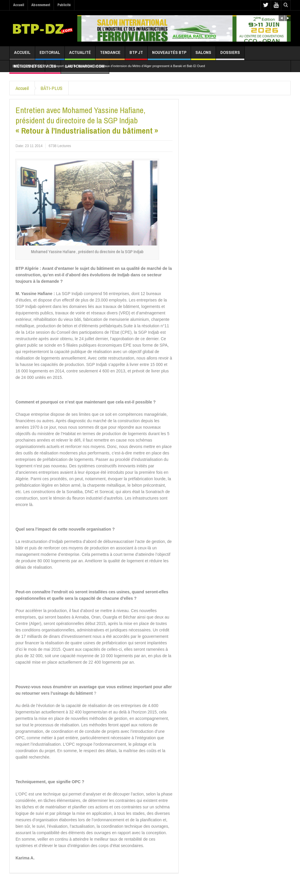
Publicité (64, 5)
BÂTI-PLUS (51, 88)
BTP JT (136, 54)
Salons (203, 54)
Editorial (49, 54)
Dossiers (230, 54)
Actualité (80, 54)
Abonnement (40, 5)
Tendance (110, 54)
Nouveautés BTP (169, 54)
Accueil (18, 5)
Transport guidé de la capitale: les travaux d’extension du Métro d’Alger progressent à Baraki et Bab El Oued (127, 66)
